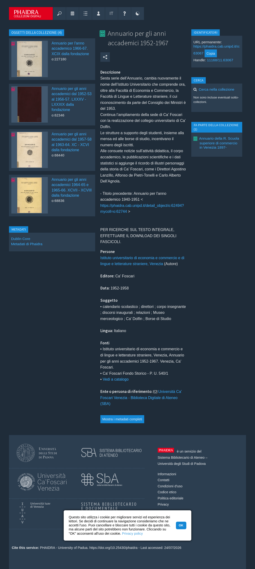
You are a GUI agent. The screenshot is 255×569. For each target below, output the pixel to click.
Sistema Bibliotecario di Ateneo (181, 457)
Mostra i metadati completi (122, 419)
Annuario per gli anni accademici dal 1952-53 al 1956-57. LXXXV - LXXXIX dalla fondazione (72, 99)
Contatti (164, 480)
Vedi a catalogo (116, 379)
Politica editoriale (170, 498)
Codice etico (167, 492)
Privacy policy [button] (132, 533)
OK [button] (181, 525)
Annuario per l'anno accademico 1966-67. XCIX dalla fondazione (70, 48)
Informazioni (167, 474)
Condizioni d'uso (170, 486)
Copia (210, 53)
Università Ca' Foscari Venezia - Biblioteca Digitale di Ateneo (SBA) (141, 398)
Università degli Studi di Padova (182, 464)
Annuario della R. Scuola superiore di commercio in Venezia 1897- (219, 142)
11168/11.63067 (220, 60)
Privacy (163, 504)
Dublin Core (20, 239)
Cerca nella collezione (216, 89)
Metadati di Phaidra (26, 244)
